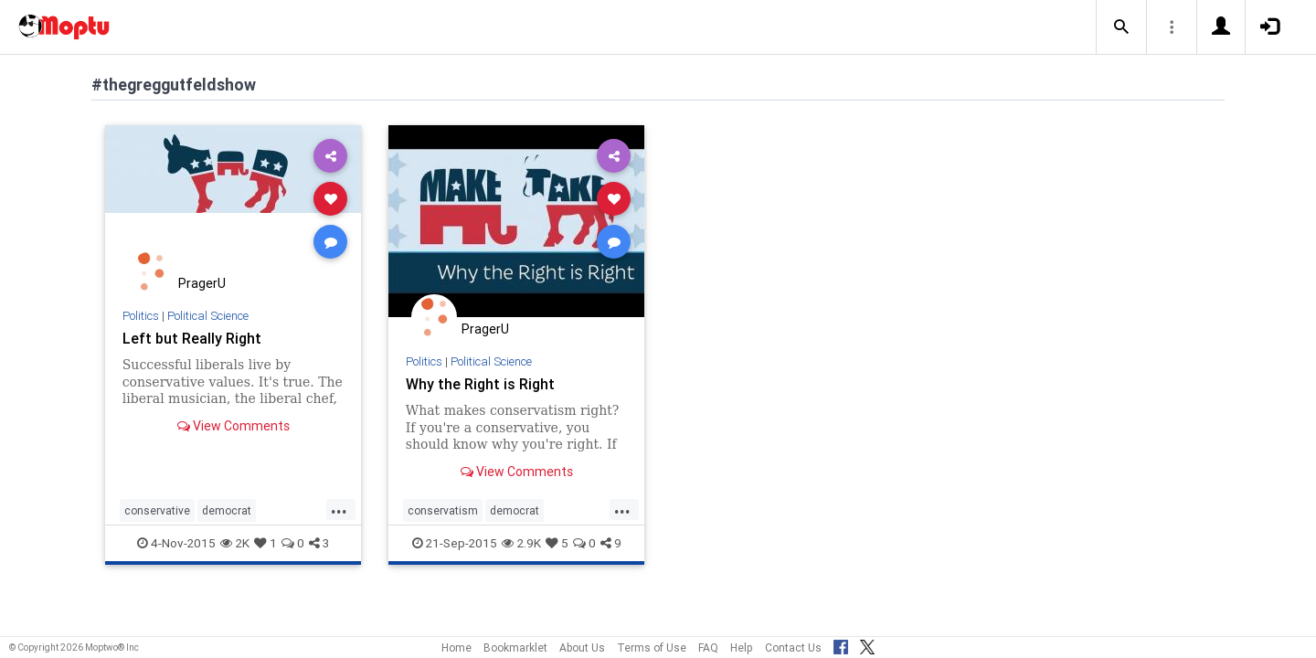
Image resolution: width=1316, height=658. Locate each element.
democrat (226, 510)
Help (741, 647)
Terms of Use (651, 647)
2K (234, 543)
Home (456, 647)
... (339, 509)
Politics (140, 316)
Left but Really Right (191, 338)
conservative (157, 510)
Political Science (208, 316)
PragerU (202, 283)
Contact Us (793, 647)
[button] (1121, 27)
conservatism (443, 510)
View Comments (233, 426)
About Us (582, 647)
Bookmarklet (515, 647)
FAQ (708, 647)
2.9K (521, 543)
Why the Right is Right (480, 384)
